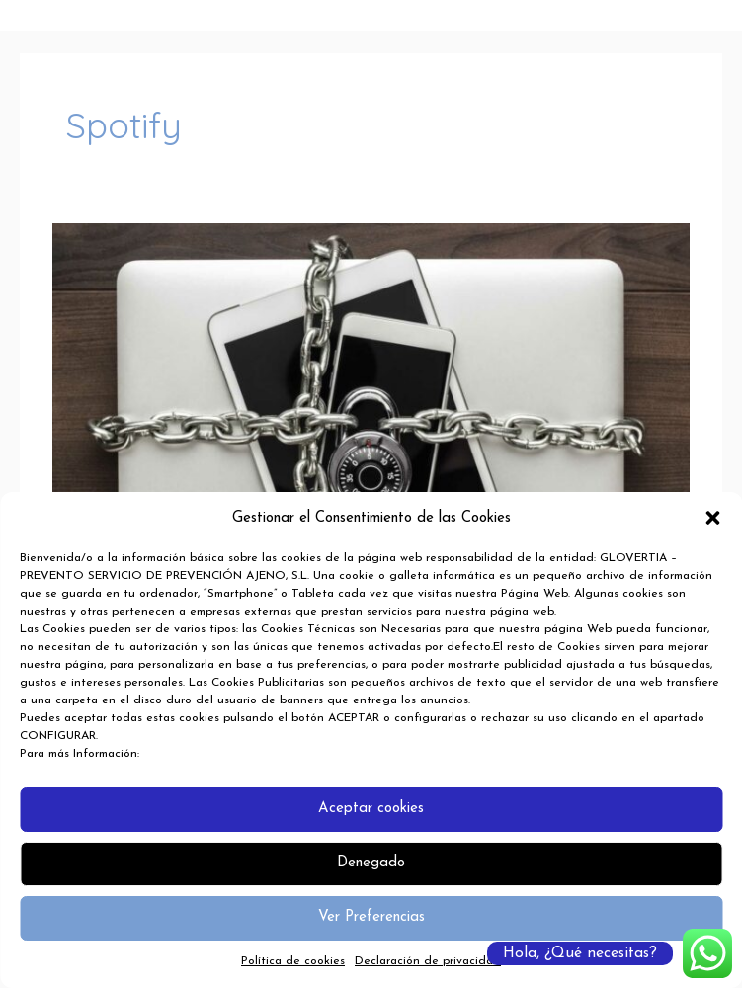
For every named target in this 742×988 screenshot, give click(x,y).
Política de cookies (293, 961)
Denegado (371, 863)
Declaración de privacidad (428, 961)
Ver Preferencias (371, 917)
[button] (712, 518)
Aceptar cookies (371, 808)
